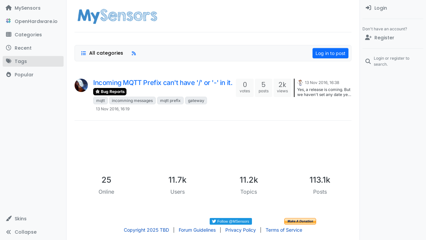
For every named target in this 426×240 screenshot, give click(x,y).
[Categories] (33, 34)
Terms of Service (284, 230)
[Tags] (33, 61)
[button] (33, 218)
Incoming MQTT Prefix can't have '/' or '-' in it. (162, 83)
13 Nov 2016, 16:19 (112, 108)
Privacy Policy (240, 230)
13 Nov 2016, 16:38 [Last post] (322, 82)
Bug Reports (110, 91)
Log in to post (330, 53)
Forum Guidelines (197, 230)
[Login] (392, 8)
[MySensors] (33, 8)
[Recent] (33, 48)
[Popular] (33, 74)
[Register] (392, 37)
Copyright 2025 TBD (146, 230)
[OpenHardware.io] (33, 21)
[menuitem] (392, 8)
